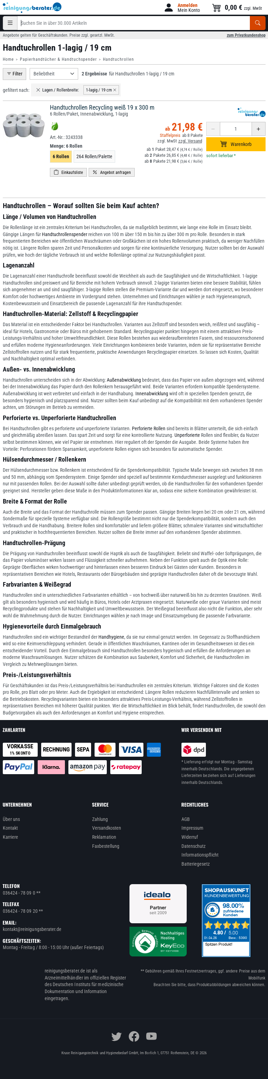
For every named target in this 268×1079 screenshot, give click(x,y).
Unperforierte (187, 435)
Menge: (66, 146)
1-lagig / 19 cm (101, 90)
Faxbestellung (106, 846)
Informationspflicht (199, 855)
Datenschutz (193, 846)
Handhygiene (111, 637)
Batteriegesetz (195, 864)
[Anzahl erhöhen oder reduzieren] (236, 129)
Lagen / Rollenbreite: (57, 90)
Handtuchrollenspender (64, 234)
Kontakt (10, 828)
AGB (185, 819)
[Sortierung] (54, 74)
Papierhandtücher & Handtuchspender (58, 59)
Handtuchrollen (118, 59)
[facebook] (134, 1036)
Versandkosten (106, 828)
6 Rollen (61, 156)
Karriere (10, 837)
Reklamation (104, 837)
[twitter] (117, 1036)
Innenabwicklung (151, 393)
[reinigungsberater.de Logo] (32, 7)
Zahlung (100, 819)
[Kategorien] (10, 23)
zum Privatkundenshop (246, 35)
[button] (181, 7)
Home (8, 59)
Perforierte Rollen (148, 428)
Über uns (11, 819)
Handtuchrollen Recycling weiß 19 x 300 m (102, 107)
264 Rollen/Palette (94, 156)
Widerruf (189, 837)
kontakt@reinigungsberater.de (32, 929)
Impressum (192, 828)
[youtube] (151, 1036)
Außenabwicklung (124, 380)
